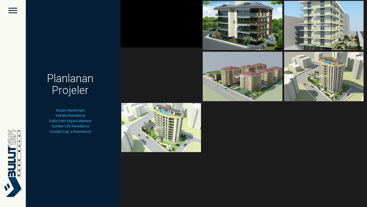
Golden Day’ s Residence (70, 131)
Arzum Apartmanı (70, 110)
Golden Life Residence (70, 126)
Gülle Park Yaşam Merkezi (70, 121)
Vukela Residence (70, 115)
